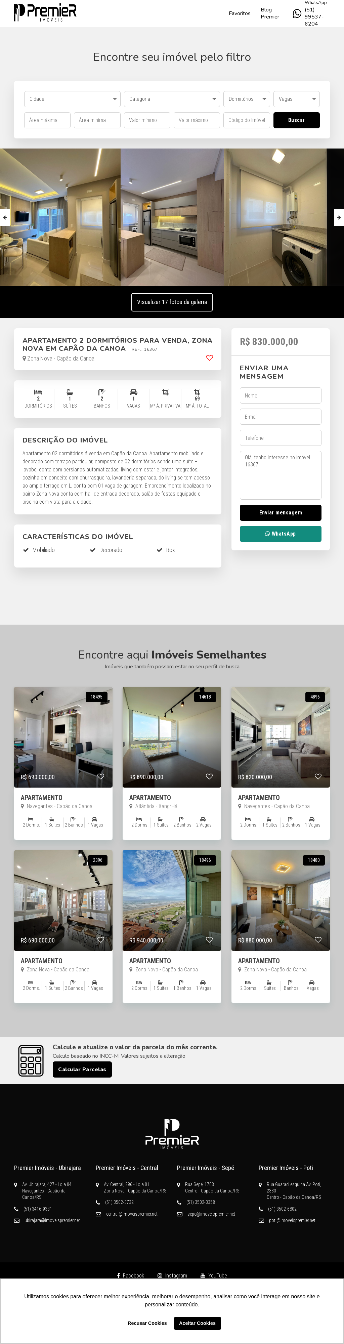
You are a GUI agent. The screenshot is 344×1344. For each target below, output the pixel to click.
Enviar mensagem (280, 512)
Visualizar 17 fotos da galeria (172, 301)
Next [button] (339, 217)
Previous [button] (5, 217)
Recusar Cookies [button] (147, 1323)
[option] (172, 217)
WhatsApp (280, 534)
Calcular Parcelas (82, 1069)
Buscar (296, 120)
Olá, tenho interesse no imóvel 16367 (280, 475)
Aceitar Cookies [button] (197, 1323)
